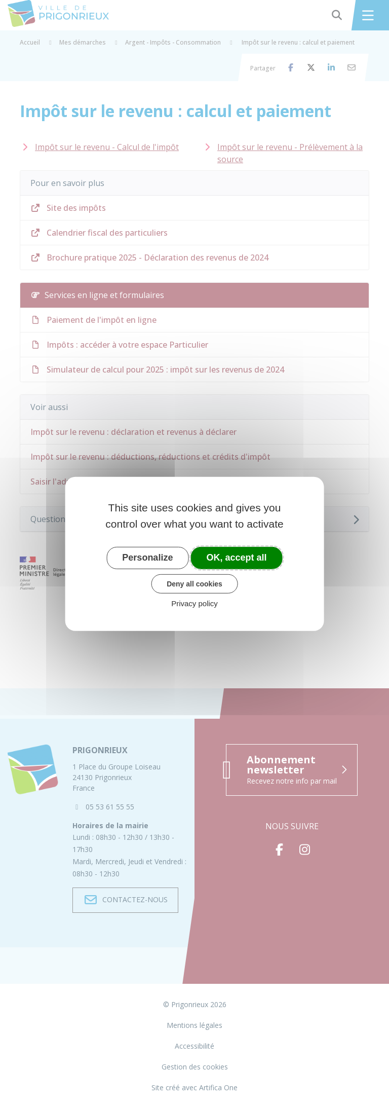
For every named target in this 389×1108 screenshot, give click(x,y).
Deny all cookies (194, 583)
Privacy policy (194, 603)
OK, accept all (237, 557)
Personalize (147, 557)
